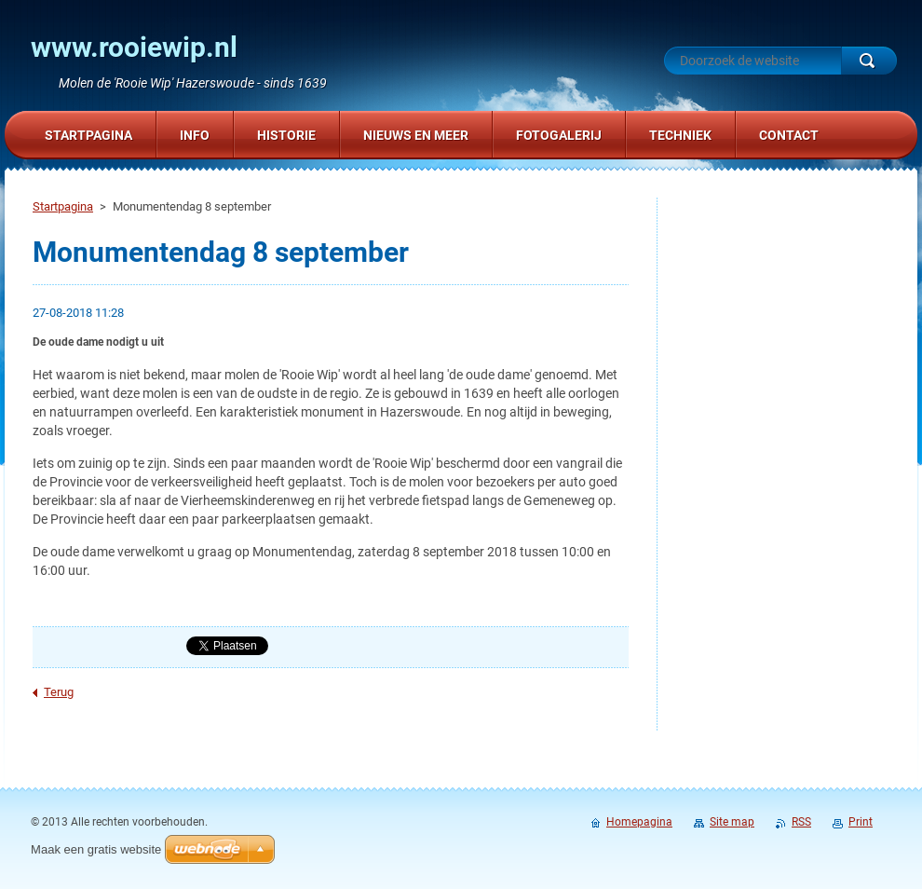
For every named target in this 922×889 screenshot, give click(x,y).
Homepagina (639, 821)
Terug (59, 692)
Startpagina (63, 206)
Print (860, 821)
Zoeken (869, 61)
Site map (732, 821)
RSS (801, 821)
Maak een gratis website (96, 849)
